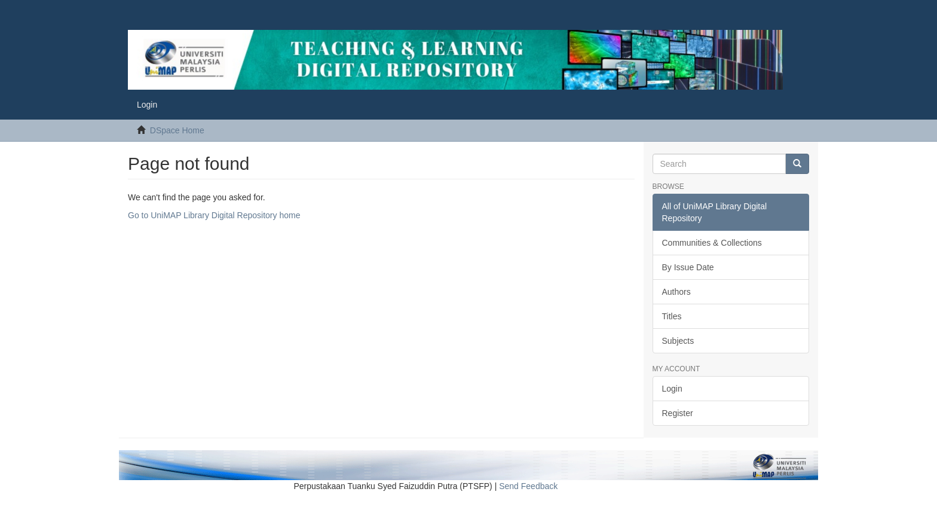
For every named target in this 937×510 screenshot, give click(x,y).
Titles (672, 316)
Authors (676, 292)
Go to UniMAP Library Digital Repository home (214, 215)
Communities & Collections (712, 243)
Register (677, 413)
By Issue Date (688, 267)
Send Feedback (528, 486)
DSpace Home (177, 130)
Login (672, 388)
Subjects (678, 341)
